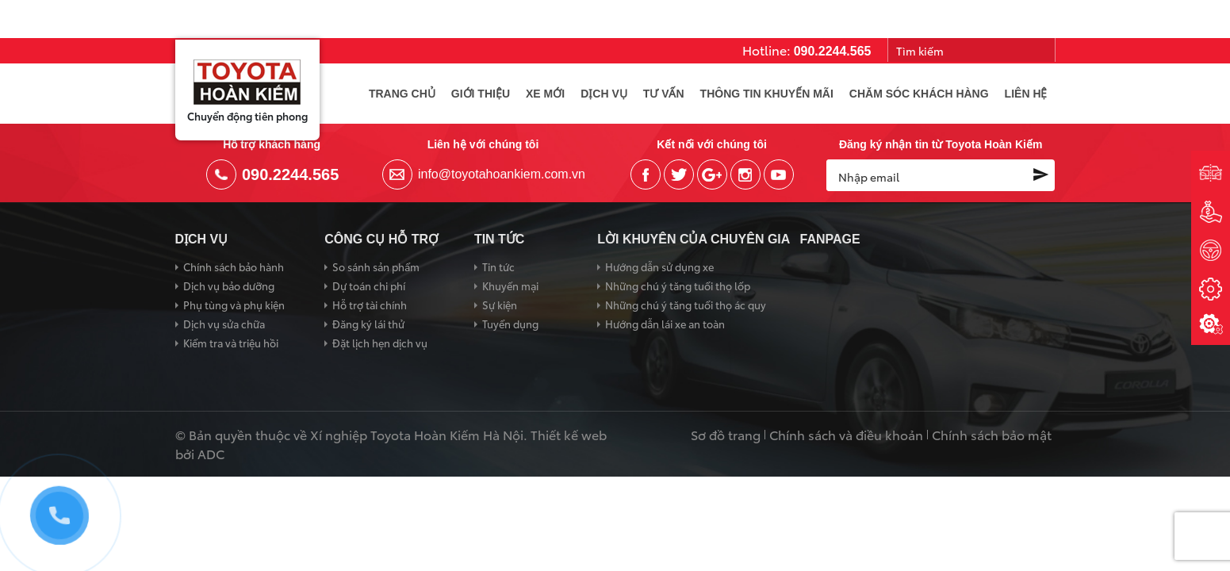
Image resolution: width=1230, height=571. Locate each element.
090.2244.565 (833, 51)
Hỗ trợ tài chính (369, 304)
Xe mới (545, 93)
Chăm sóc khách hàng (919, 93)
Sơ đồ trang (726, 434)
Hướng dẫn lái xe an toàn (665, 323)
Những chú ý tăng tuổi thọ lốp (677, 285)
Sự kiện (499, 304)
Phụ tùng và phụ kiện (234, 304)
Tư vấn (663, 93)
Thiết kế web (569, 434)
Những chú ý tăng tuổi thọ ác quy (685, 304)
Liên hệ (1026, 93)
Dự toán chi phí (368, 285)
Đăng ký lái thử (368, 323)
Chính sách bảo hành (233, 266)
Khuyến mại (510, 285)
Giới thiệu (480, 93)
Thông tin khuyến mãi (766, 93)
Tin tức (498, 266)
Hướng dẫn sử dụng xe (659, 266)
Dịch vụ (604, 93)
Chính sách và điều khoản (846, 434)
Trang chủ (402, 93)
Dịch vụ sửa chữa (224, 323)
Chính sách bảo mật (992, 434)
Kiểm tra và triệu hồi (230, 342)
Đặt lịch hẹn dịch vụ (379, 342)
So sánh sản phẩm (376, 266)
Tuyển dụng (510, 323)
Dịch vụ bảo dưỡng (228, 285)
